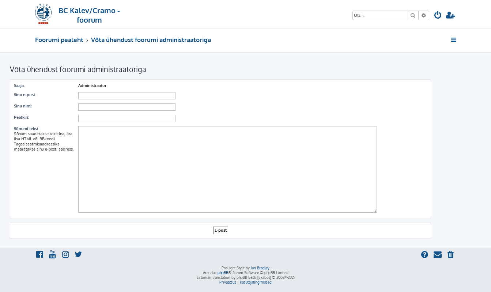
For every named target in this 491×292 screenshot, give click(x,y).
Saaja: (19, 85)
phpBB (223, 272)
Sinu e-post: (25, 94)
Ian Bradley (260, 268)
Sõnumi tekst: (26, 128)
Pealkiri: (21, 117)
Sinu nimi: (23, 106)
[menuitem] (438, 16)
